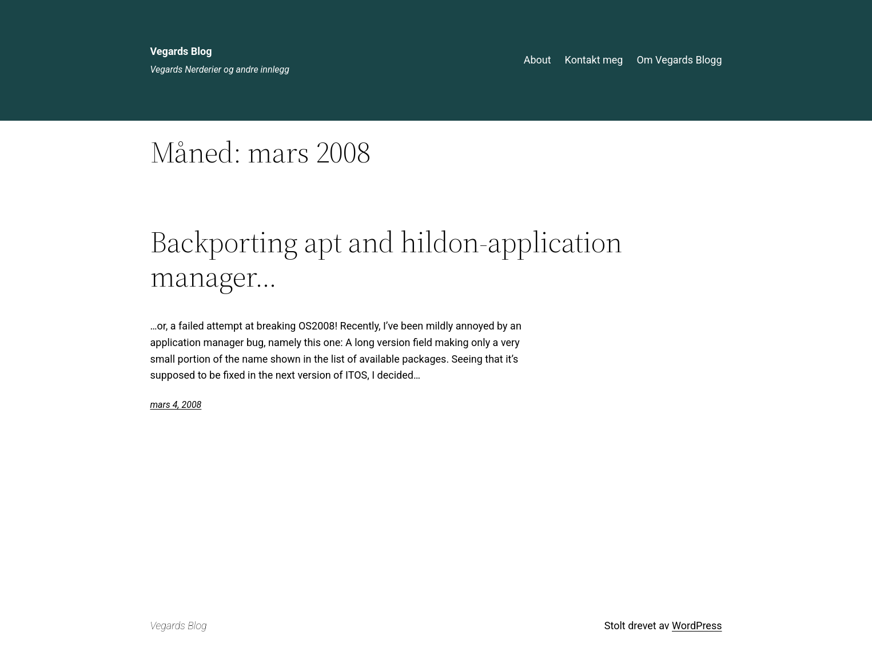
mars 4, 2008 (176, 404)
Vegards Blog (181, 51)
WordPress (697, 626)
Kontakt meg (594, 60)
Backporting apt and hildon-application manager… (386, 259)
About (537, 60)
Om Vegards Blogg (679, 60)
